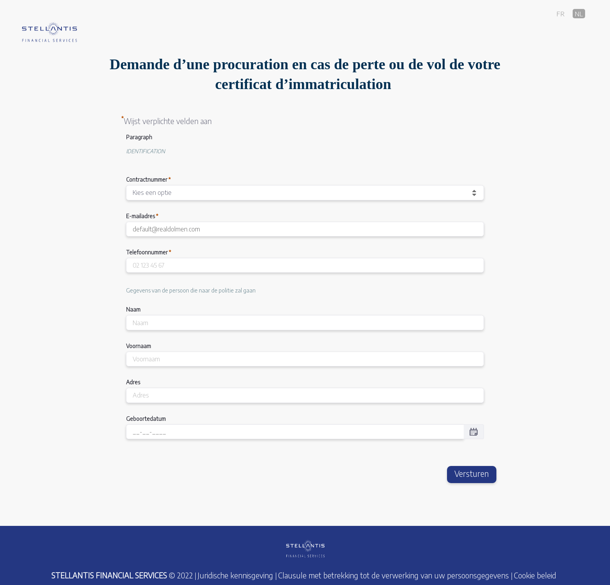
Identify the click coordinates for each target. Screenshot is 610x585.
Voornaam (138, 346)
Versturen (471, 474)
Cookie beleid (535, 575)
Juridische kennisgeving (235, 575)
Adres (133, 382)
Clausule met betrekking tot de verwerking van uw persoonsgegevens (393, 575)
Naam (133, 309)
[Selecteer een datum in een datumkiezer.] (473, 431)
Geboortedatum (146, 418)
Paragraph (139, 137)
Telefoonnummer (148, 252)
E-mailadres (142, 216)
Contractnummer (148, 179)
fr (560, 13)
